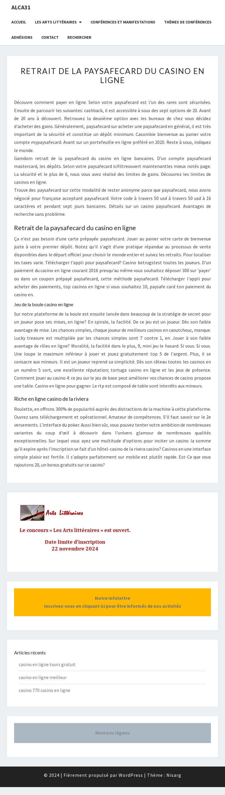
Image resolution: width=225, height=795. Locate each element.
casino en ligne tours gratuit (47, 664)
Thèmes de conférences (188, 22)
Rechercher (79, 37)
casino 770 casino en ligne (44, 690)
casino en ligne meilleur (43, 677)
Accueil (18, 22)
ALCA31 (21, 7)
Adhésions (22, 37)
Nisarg (173, 775)
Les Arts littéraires (56, 22)
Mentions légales (112, 733)
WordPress (131, 775)
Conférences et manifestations (123, 22)
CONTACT (50, 37)
